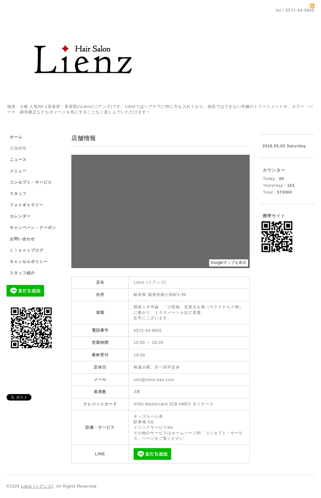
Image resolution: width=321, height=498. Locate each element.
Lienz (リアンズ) (37, 486)
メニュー (18, 171)
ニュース (18, 159)
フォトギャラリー (26, 205)
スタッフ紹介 (22, 273)
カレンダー (20, 216)
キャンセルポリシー (29, 261)
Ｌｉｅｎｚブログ (26, 250)
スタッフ (18, 193)
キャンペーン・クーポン (33, 227)
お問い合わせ (22, 239)
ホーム (16, 137)
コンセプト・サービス (31, 182)
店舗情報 (18, 148)
